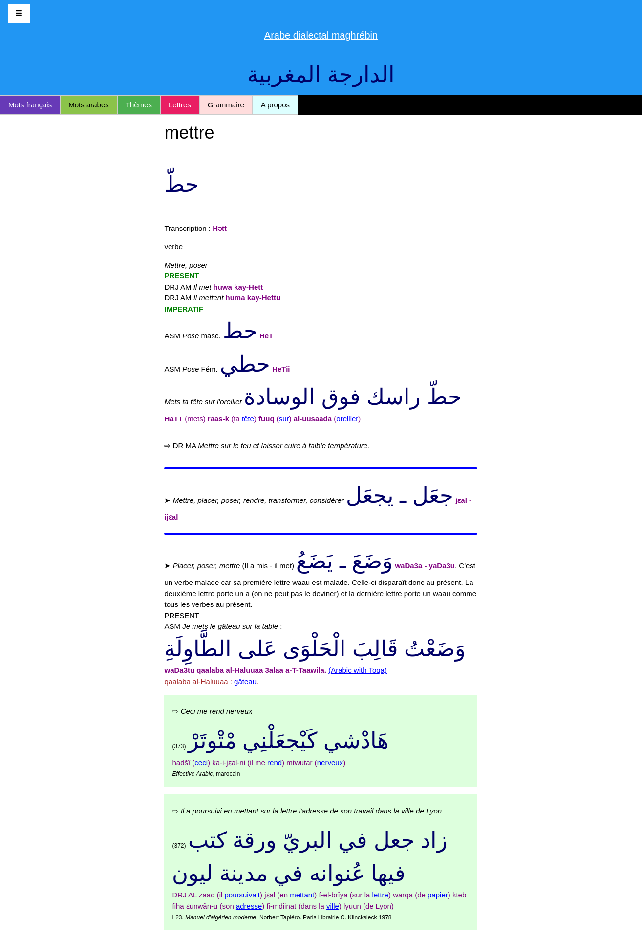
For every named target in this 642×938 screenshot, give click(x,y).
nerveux (330, 762)
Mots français (30, 105)
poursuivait (242, 895)
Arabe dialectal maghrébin (321, 35)
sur (284, 419)
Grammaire (226, 105)
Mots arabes (88, 105)
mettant (302, 895)
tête (248, 419)
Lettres (180, 105)
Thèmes (139, 105)
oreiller (347, 419)
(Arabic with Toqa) (357, 670)
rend (274, 762)
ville (332, 906)
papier (438, 895)
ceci (201, 762)
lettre (380, 895)
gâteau (245, 681)
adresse (249, 906)
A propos (275, 105)
